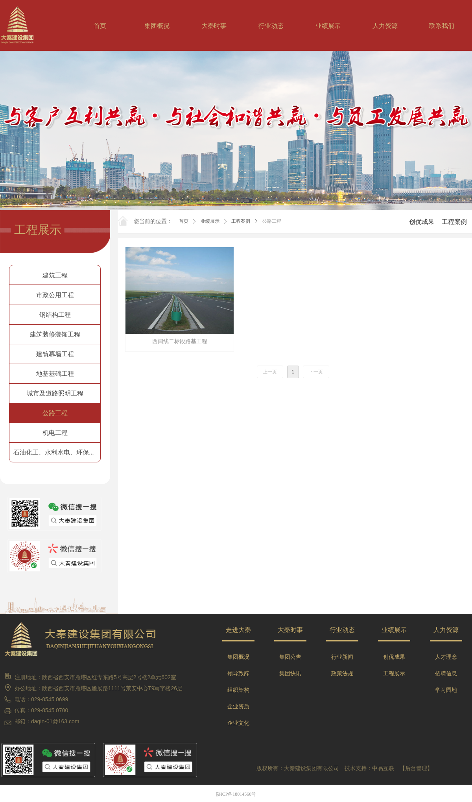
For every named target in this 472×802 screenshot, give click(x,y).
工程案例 (240, 221)
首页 (183, 221)
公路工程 (271, 221)
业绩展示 (210, 221)
